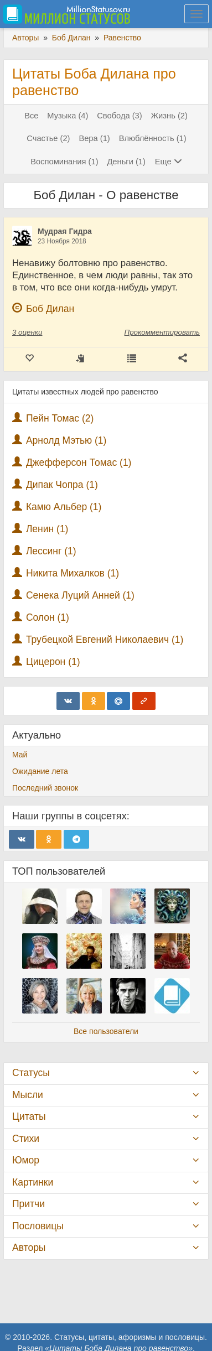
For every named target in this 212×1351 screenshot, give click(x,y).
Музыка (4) (67, 115)
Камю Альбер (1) (64, 506)
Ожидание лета (40, 771)
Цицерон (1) (53, 661)
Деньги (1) (126, 161)
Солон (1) (47, 617)
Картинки (32, 1182)
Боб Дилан (50, 308)
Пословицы (38, 1226)
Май (19, 754)
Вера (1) (94, 138)
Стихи (25, 1138)
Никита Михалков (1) (72, 573)
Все (31, 115)
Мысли (27, 1094)
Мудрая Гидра (65, 231)
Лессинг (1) (51, 551)
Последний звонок (45, 787)
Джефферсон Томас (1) (79, 462)
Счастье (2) (48, 138)
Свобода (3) (119, 115)
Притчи (28, 1203)
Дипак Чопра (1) (62, 484)
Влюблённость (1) (153, 138)
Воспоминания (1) (64, 161)
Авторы (28, 1247)
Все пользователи (106, 1031)
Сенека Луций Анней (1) (80, 595)
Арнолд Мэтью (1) (66, 440)
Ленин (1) (47, 528)
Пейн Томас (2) (60, 418)
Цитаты (28, 1116)
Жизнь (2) (169, 115)
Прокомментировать (162, 332)
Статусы (31, 1072)
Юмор (25, 1160)
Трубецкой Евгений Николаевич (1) (105, 639)
